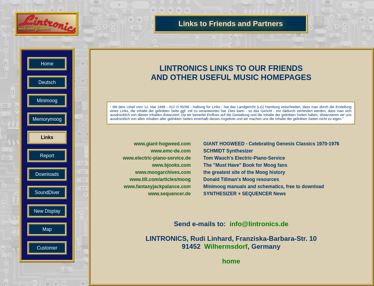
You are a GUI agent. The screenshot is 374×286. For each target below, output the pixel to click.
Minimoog (47, 100)
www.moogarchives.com (163, 172)
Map (46, 229)
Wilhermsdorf (225, 246)
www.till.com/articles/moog (160, 179)
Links (47, 137)
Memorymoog (46, 119)
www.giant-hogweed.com (162, 144)
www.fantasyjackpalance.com (157, 186)
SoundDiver (47, 192)
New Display (47, 211)
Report (47, 155)
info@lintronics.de (259, 224)
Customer (47, 248)
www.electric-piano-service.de (157, 158)
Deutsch (47, 82)
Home (47, 64)
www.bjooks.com (171, 165)
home (231, 261)
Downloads (47, 174)
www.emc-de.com (171, 151)
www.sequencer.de (169, 193)
